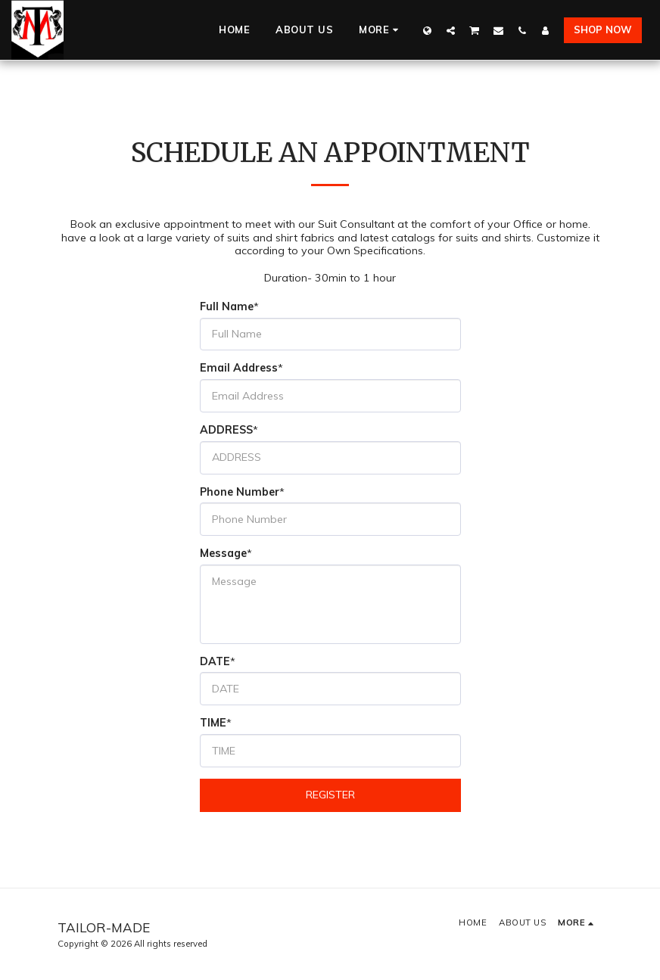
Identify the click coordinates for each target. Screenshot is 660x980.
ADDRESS (226, 430)
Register (330, 794)
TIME (213, 723)
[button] (451, 30)
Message (223, 553)
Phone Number (239, 492)
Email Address (239, 368)
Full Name (227, 306)
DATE (215, 661)
